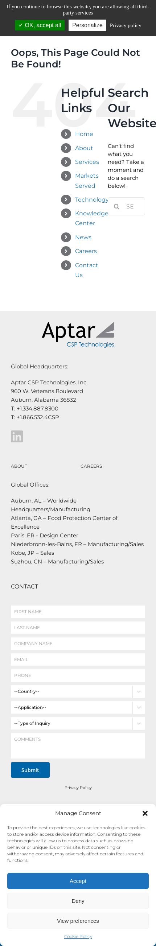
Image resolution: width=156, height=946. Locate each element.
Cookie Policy (78, 936)
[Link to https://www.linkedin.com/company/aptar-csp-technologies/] (76, 436)
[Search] (117, 206)
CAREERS (91, 466)
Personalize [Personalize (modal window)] (87, 25)
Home (84, 134)
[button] (145, 813)
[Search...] (126, 206)
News (83, 237)
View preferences (78, 921)
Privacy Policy (78, 787)
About (84, 148)
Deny (77, 901)
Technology (92, 199)
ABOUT (19, 466)
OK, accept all (40, 25)
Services (87, 161)
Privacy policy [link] (125, 25)
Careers (86, 251)
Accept (78, 881)
